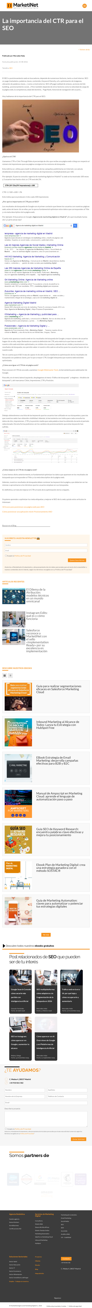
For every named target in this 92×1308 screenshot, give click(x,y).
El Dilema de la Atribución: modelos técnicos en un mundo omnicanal (37, 595)
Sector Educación (14, 1260)
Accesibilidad (70, 1304)
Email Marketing (66, 1213)
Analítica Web (65, 1229)
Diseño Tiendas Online (42, 1225)
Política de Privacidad (22, 556)
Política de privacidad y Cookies (56, 1301)
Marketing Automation (42, 1229)
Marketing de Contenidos (69, 1210)
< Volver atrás (84, 49)
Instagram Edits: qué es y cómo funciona (37, 615)
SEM (62, 1223)
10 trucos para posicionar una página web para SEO (23, 507)
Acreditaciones (14, 1220)
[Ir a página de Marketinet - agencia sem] (40, 1178)
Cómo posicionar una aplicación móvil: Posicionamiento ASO (27, 511)
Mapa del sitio (39, 1268)
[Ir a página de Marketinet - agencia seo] (81, 1178)
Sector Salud (13, 1256)
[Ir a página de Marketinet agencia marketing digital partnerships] (47, 1191)
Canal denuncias (59, 1304)
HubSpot (38, 1238)
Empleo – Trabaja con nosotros (19, 1276)
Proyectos (38, 1252)
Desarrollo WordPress (42, 1222)
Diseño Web (39, 1219)
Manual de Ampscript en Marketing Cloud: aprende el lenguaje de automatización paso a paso (59, 796)
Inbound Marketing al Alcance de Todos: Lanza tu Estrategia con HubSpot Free (57, 724)
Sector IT (12, 1263)
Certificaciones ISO (15, 1224)
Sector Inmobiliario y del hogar (18, 1272)
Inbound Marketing (41, 1235)
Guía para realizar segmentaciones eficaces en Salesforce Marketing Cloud (58, 689)
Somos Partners (14, 1217)
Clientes (37, 1256)
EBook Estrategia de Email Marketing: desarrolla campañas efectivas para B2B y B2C (57, 760)
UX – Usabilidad (66, 1232)
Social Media (65, 1216)
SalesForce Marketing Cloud (44, 1232)
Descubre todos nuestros (30, 945)
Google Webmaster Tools (48, 370)
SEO (10, 68)
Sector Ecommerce (15, 1266)
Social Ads (64, 1226)
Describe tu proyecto (12, 1109)
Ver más (46, 935)
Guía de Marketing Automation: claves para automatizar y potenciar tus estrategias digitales (59, 903)
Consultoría (39, 1216)
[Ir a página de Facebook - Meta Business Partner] (54, 1178)
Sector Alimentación (15, 1269)
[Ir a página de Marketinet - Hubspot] (27, 1178)
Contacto (66, 1254)
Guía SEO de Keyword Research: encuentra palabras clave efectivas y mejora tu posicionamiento (59, 832)
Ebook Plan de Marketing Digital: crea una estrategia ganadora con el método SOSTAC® (60, 867)
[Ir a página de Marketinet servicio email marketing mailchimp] (67, 1178)
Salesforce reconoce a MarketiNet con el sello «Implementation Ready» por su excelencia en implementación (37, 640)
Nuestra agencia (14, 1214)
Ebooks (37, 1260)
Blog (36, 1264)
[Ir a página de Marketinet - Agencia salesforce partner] (13, 1178)
